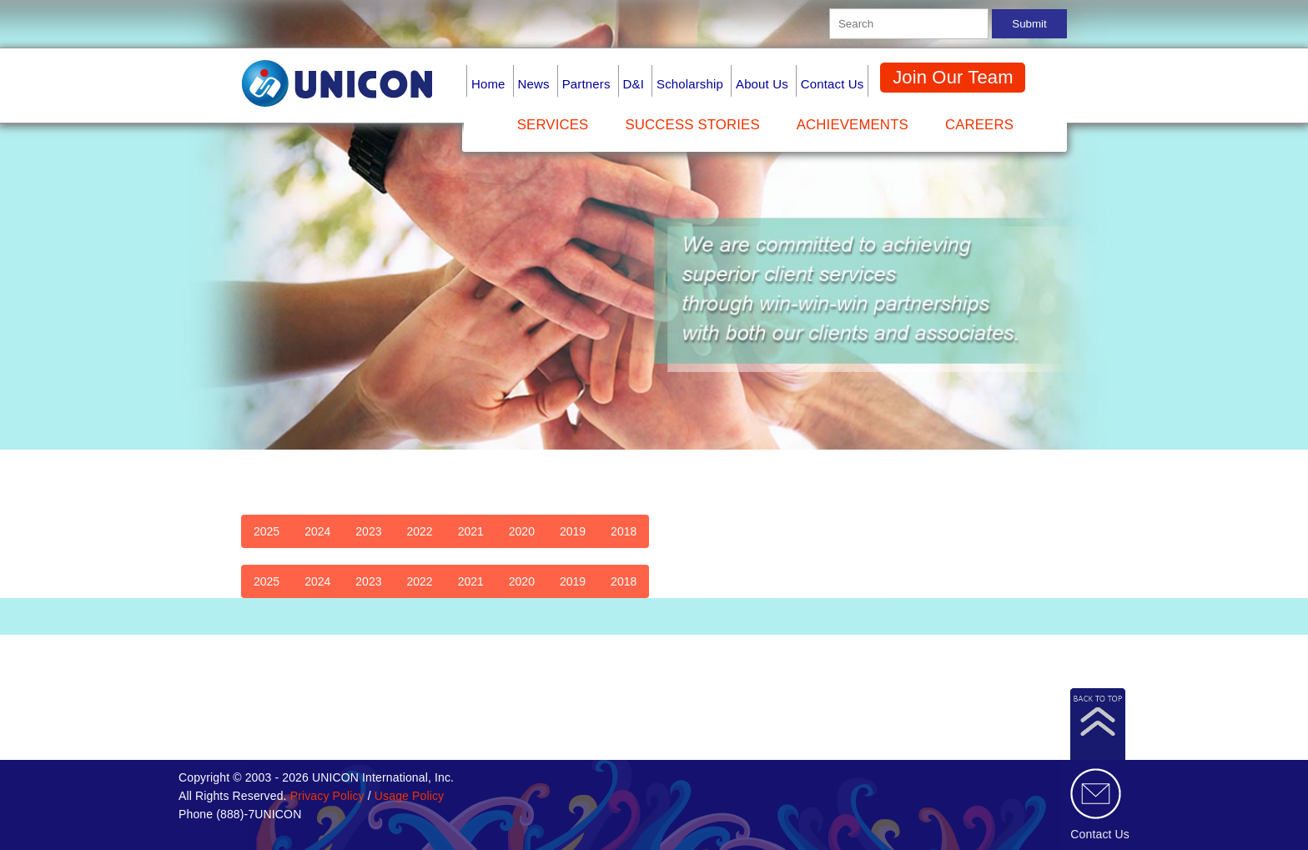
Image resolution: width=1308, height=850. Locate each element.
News (534, 84)
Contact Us (832, 84)
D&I (633, 84)
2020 (522, 531)
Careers (979, 125)
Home (488, 84)
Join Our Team (953, 77)
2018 (623, 531)
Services (553, 125)
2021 (471, 531)
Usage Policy (409, 795)
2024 (317, 531)
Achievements (852, 125)
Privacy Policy (327, 795)
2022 (419, 531)
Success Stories (692, 125)
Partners (586, 84)
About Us (762, 84)
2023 (368, 531)
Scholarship (690, 84)
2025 (266, 531)
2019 (573, 531)
